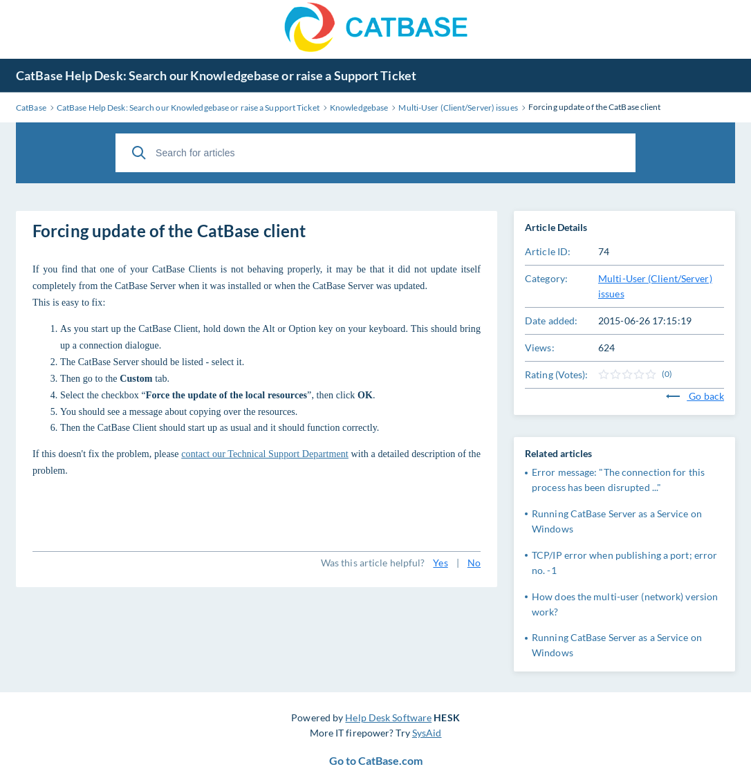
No (474, 562)
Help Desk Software (388, 717)
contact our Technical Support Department (265, 454)
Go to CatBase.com (376, 760)
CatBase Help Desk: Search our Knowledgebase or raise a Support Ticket (216, 75)
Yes (440, 562)
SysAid (427, 733)
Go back (695, 396)
